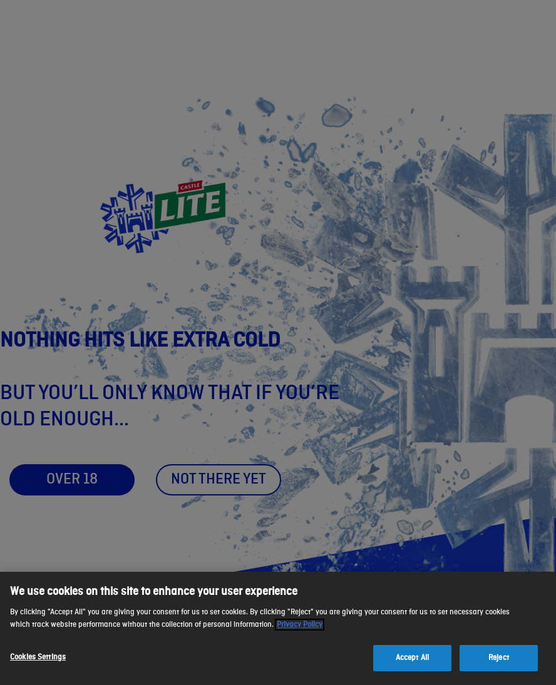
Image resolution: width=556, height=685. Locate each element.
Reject (498, 658)
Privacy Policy (299, 625)
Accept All (412, 658)
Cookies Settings (38, 657)
